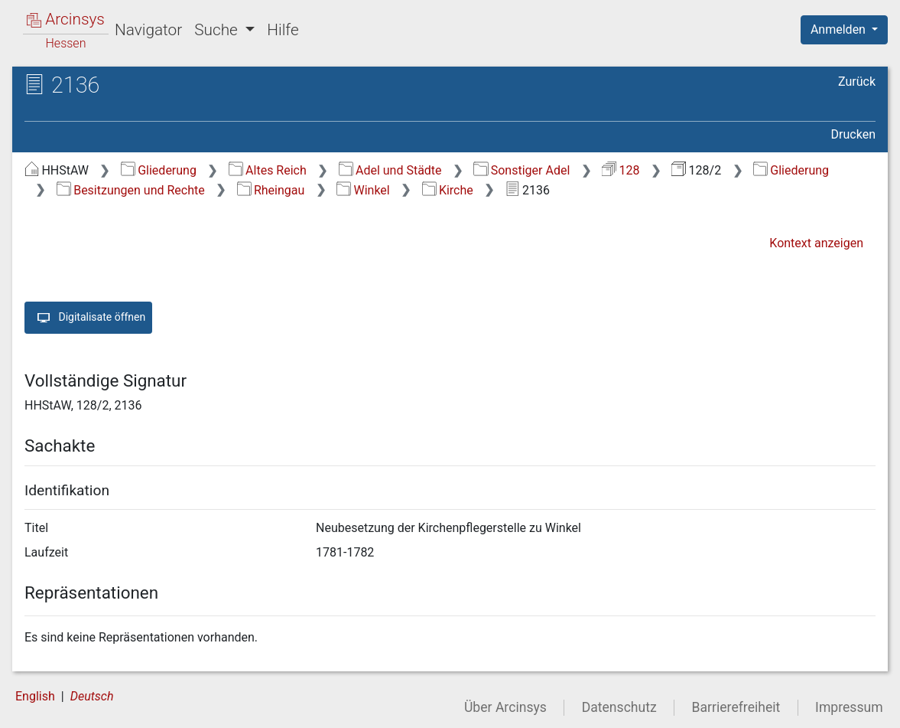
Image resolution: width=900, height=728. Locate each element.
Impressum (849, 707)
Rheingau (271, 190)
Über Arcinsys (505, 707)
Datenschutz (619, 707)
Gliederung (159, 170)
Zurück (857, 81)
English (35, 696)
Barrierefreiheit (736, 707)
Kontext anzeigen (816, 243)
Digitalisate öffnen (88, 317)
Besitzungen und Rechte (131, 190)
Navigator (148, 30)
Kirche (447, 190)
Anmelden (840, 29)
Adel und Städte (390, 170)
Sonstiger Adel (521, 170)
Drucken (853, 134)
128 (620, 170)
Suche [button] (218, 30)
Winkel (363, 190)
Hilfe (282, 30)
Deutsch (92, 696)
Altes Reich (268, 170)
